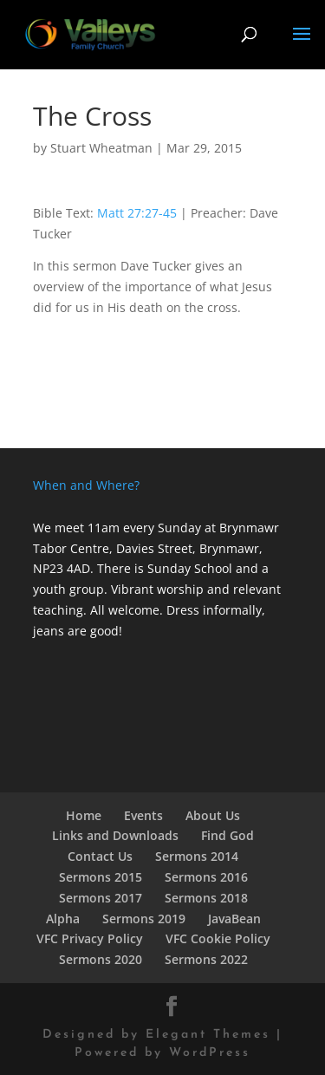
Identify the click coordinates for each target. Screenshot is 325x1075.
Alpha (63, 918)
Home (83, 815)
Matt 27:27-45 (137, 213)
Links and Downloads (115, 835)
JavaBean (234, 918)
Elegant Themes (208, 1034)
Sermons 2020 (100, 959)
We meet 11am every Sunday (117, 527)
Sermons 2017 (100, 897)
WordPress (209, 1052)
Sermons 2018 (206, 897)
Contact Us (100, 856)
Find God (227, 835)
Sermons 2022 (206, 959)
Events (143, 815)
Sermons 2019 (143, 918)
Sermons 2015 (100, 877)
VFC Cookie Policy (218, 938)
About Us (212, 815)
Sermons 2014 (196, 856)
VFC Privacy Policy (89, 938)
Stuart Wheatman (101, 148)
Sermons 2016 (206, 877)
